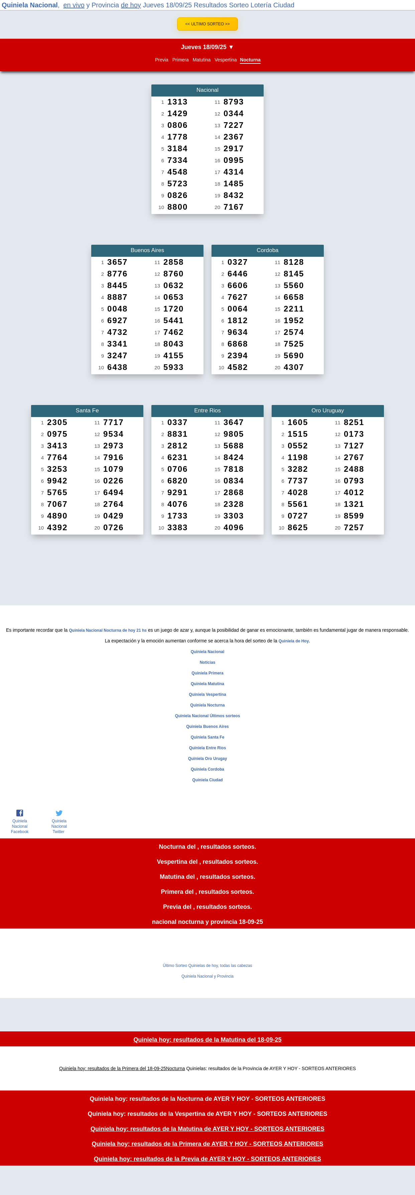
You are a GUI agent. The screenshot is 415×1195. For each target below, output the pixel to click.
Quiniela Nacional (30, 5)
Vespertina (226, 59)
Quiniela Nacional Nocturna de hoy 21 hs (108, 630)
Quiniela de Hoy (294, 641)
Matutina (202, 59)
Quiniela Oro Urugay (207, 758)
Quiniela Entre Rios (207, 748)
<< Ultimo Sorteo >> (207, 24)
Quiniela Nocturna (207, 705)
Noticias (208, 662)
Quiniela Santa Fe (208, 737)
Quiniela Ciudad (207, 780)
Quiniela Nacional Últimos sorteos (207, 716)
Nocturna (250, 59)
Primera (180, 59)
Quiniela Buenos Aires (207, 726)
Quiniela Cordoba (207, 769)
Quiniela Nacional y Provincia (207, 976)
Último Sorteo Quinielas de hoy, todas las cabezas (207, 965)
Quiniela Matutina (207, 683)
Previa (161, 59)
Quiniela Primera (207, 673)
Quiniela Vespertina (207, 694)
